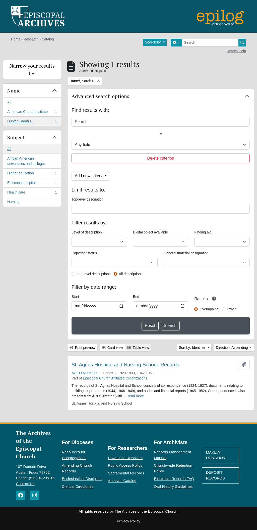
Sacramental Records (126, 473)
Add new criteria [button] (89, 176)
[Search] (210, 42)
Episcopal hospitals (32, 183)
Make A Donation (216, 455)
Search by (153, 42)
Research (31, 39)
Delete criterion (160, 158)
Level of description (87, 232)
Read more (135, 396)
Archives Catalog (122, 480)
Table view (138, 348)
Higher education (32, 174)
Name (14, 90)
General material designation (186, 253)
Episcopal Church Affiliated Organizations (115, 378)
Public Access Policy (125, 465)
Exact (231, 309)
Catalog (48, 39)
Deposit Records (215, 475)
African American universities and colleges (32, 161)
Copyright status (84, 253)
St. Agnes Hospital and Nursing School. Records (125, 364)
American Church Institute (32, 112)
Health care (32, 193)
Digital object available (150, 232)
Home (15, 39)
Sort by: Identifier (193, 348)
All (9, 102)
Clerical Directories (78, 486)
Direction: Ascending (232, 348)
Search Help (236, 51)
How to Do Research (125, 458)
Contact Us (25, 483)
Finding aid (203, 232)
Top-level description (88, 199)
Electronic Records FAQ (174, 478)
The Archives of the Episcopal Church (33, 444)
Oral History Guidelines (173, 486)
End (136, 297)
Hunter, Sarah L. (32, 122)
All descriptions (131, 274)
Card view (112, 348)
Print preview (82, 348)
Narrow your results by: (32, 69)
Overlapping (209, 309)
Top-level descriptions (94, 274)
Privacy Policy (128, 521)
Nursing (32, 202)
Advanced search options (100, 96)
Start (75, 297)
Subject (16, 137)
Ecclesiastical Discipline (82, 478)
